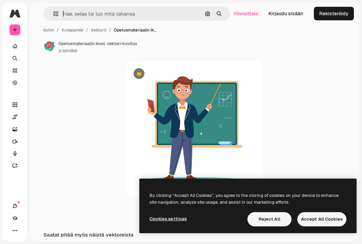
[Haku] (14, 58)
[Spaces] (18, 116)
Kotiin (48, 30)
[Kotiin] (14, 46)
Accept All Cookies (322, 219)
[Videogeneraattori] (18, 141)
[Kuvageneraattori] (18, 129)
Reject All (269, 219)
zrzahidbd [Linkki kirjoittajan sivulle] (67, 51)
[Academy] (14, 218)
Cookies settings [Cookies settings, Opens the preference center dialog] (168, 219)
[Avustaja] (18, 165)
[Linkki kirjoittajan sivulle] (49, 46)
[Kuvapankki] (14, 70)
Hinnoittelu (246, 14)
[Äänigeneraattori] (18, 153)
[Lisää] (14, 230)
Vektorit (98, 30)
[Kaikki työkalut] (14, 104)
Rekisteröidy (333, 14)
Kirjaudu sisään (285, 14)
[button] (53, 13)
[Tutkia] (14, 82)
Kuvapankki (72, 30)
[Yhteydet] (14, 206)
